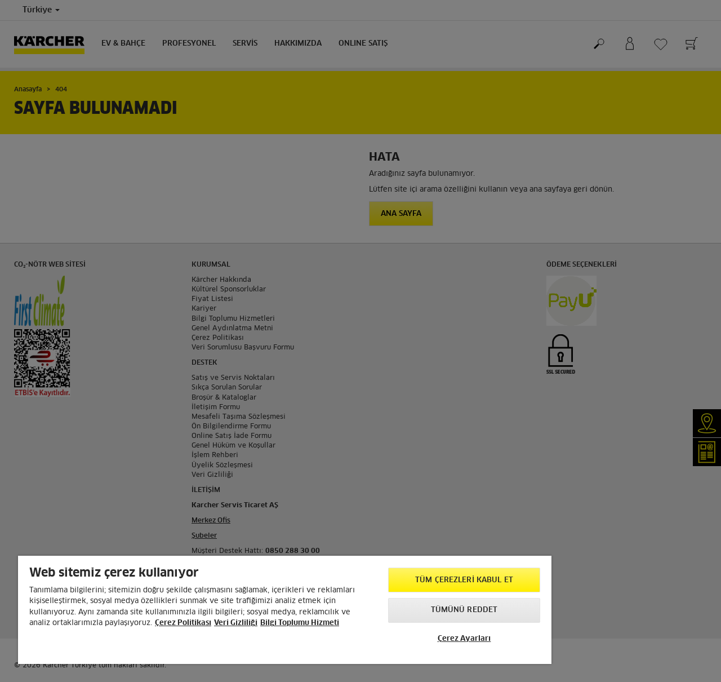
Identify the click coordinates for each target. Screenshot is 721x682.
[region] (284, 610)
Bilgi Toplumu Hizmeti (299, 623)
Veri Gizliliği (235, 623)
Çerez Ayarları (464, 639)
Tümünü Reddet (464, 610)
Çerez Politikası (183, 623)
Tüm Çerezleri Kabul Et (464, 580)
